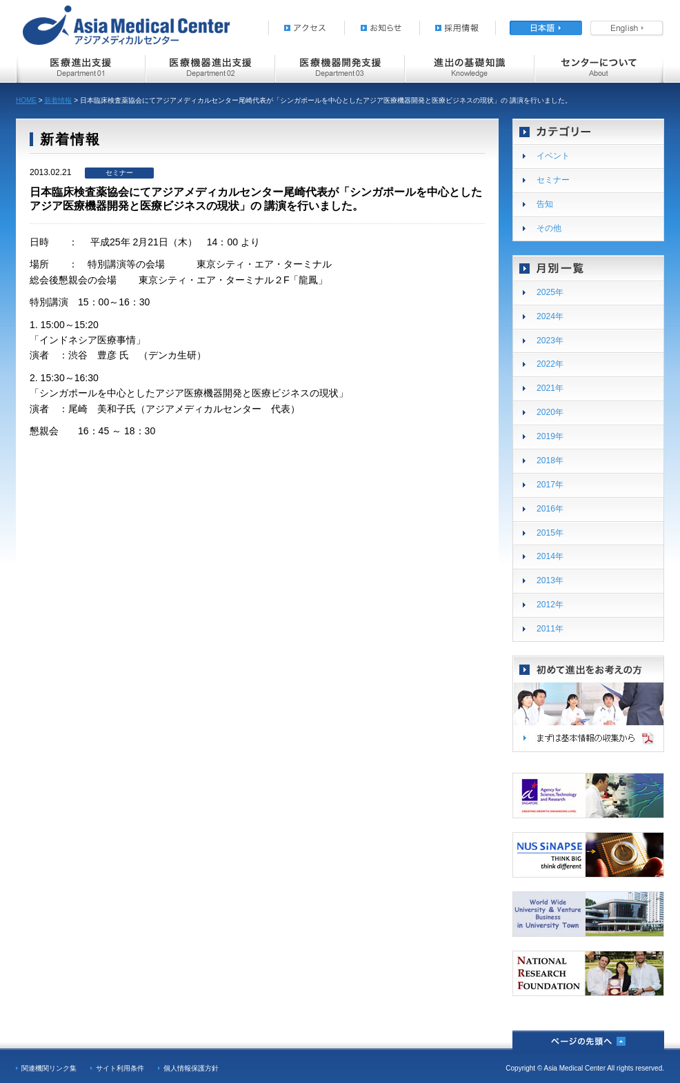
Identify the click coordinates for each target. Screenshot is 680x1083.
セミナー (553, 180)
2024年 (550, 316)
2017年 (550, 484)
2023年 (550, 340)
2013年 (550, 580)
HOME (26, 100)
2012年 (550, 604)
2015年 (550, 533)
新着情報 (58, 100)
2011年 (550, 629)
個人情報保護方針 (191, 1068)
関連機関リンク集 (49, 1068)
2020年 (550, 412)
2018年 (550, 460)
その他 (549, 228)
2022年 (550, 364)
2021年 (550, 388)
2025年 (550, 292)
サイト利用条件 (120, 1068)
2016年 (550, 509)
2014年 (550, 556)
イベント (553, 156)
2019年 (550, 436)
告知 (545, 204)
